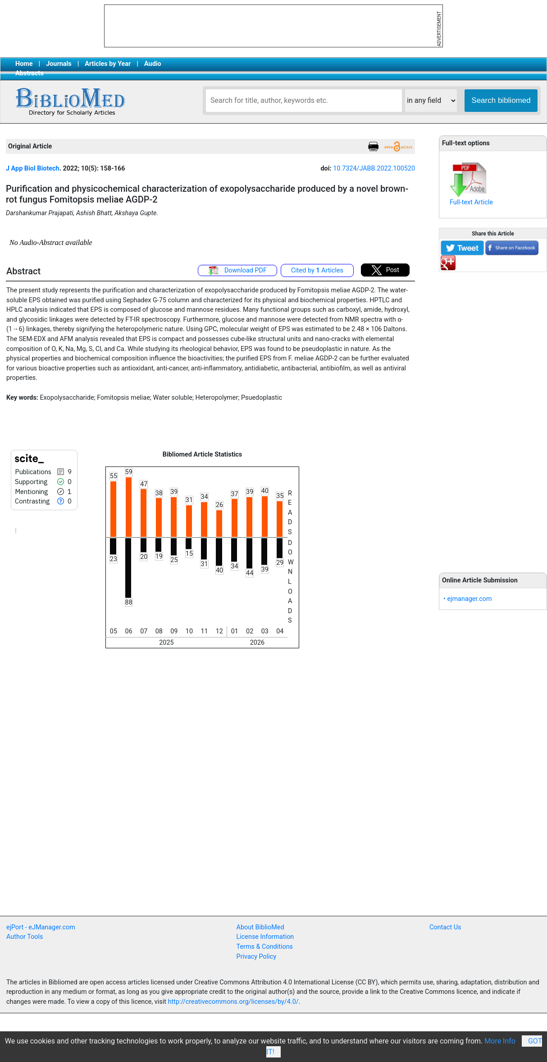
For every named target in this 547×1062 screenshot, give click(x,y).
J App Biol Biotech (32, 168)
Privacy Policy (257, 956)
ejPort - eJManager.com (40, 927)
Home (24, 64)
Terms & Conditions (265, 947)
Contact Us (445, 927)
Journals (58, 64)
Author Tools (24, 937)
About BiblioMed (260, 927)
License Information (265, 937)
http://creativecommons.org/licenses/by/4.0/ (233, 1002)
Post (385, 270)
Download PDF (237, 271)
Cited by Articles (317, 270)
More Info (499, 1041)
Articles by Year (108, 64)
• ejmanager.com (467, 599)
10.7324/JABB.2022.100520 (374, 168)
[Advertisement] (493, 417)
